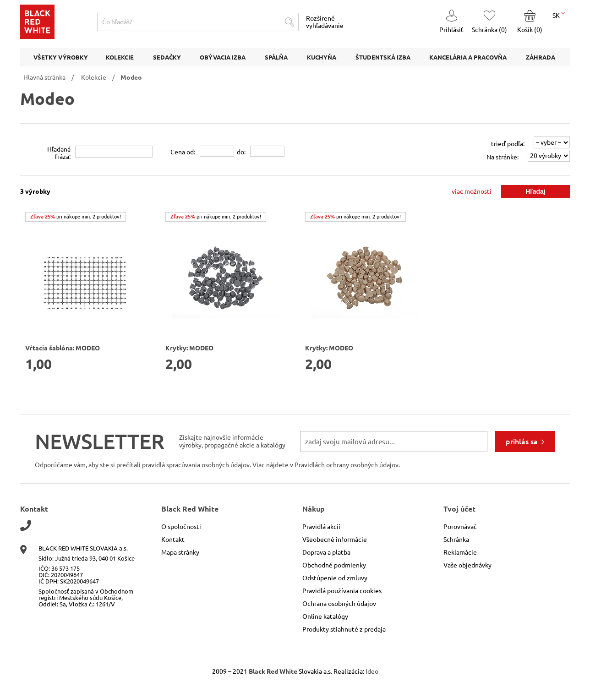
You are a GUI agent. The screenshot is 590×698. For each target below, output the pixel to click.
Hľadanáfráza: (59, 153)
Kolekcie (93, 77)
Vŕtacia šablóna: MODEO (62, 348)
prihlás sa (522, 441)
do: (241, 152)
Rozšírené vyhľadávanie (325, 22)
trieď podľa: (507, 143)
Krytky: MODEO (189, 348)
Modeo (131, 77)
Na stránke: (502, 157)
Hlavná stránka (44, 77)
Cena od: (182, 152)
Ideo (372, 671)
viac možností (472, 191)
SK (558, 14)
